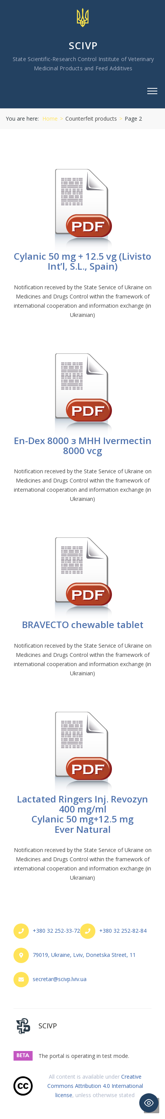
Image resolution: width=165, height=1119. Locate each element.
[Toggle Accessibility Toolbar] (148, 1102)
